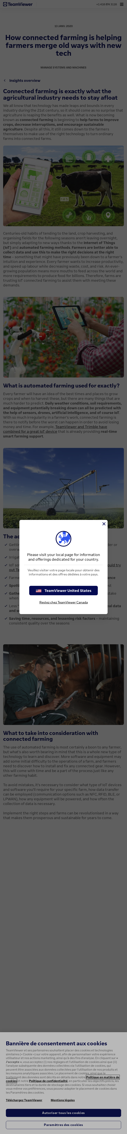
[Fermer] (104, 524)
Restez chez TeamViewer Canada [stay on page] (63, 602)
